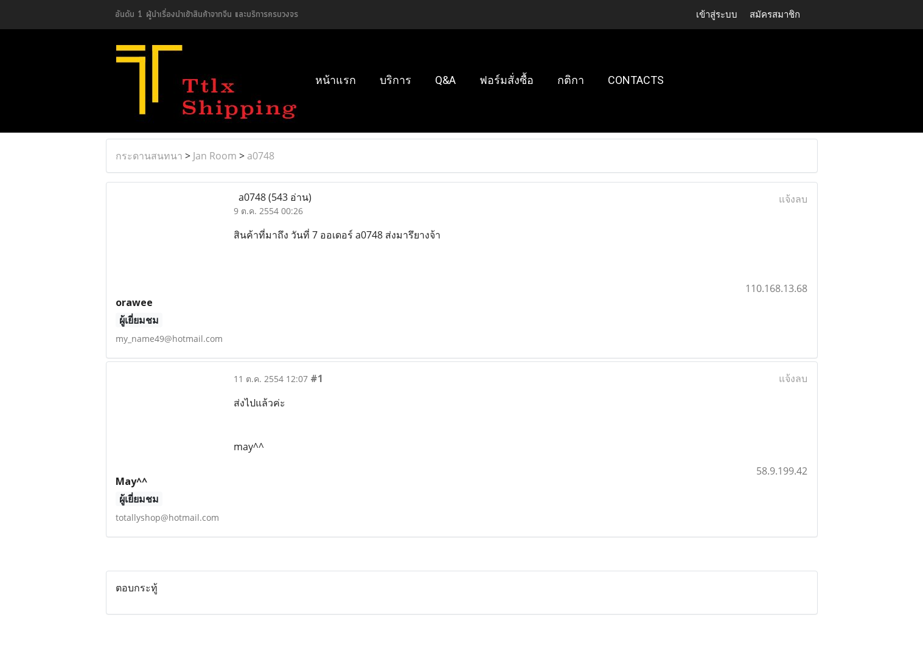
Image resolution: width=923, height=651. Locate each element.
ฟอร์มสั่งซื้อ (506, 80)
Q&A (445, 80)
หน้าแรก (335, 80)
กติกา (570, 80)
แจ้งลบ (793, 199)
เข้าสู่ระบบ (716, 14)
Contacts (636, 80)
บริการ (395, 80)
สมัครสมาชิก (775, 14)
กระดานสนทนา (149, 155)
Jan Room (215, 155)
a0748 (260, 155)
